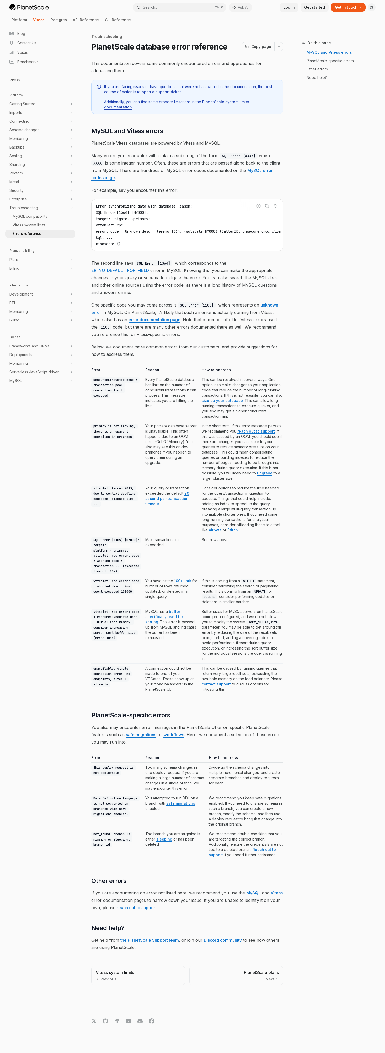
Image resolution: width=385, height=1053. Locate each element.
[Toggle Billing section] (40, 268)
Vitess (39, 21)
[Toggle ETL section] (40, 303)
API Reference (86, 21)
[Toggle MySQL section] (40, 381)
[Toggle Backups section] (40, 147)
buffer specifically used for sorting (164, 616)
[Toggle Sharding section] (40, 164)
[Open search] (180, 7)
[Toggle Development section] (40, 294)
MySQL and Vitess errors (329, 52)
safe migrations (141, 734)
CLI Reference (118, 21)
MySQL (253, 893)
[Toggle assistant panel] (240, 7)
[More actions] (278, 46)
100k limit (182, 581)
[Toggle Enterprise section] (40, 199)
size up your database (222, 400)
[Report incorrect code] (258, 206)
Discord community (223, 940)
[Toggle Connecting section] (40, 121)
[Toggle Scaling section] (40, 156)
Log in (289, 7)
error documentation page (154, 319)
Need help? (317, 77)
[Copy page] (258, 46)
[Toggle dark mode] (372, 7)
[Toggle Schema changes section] (40, 130)
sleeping (164, 839)
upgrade (264, 473)
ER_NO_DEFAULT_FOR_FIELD (120, 270)
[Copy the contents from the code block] (267, 206)
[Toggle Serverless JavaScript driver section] (40, 372)
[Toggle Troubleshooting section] (40, 208)
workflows (173, 734)
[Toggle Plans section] (40, 259)
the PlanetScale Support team (149, 940)
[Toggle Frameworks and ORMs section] (40, 346)
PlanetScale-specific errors (330, 60)
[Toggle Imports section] (40, 112)
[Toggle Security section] (40, 190)
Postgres (59, 21)
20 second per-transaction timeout (167, 498)
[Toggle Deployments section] (40, 355)
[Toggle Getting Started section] (40, 104)
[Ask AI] (275, 206)
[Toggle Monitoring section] (40, 138)
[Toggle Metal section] (40, 182)
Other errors (317, 69)
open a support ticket (161, 92)
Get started (314, 7)
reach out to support (256, 431)
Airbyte (215, 530)
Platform (19, 21)
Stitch (232, 530)
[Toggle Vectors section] (40, 173)
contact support (216, 684)
